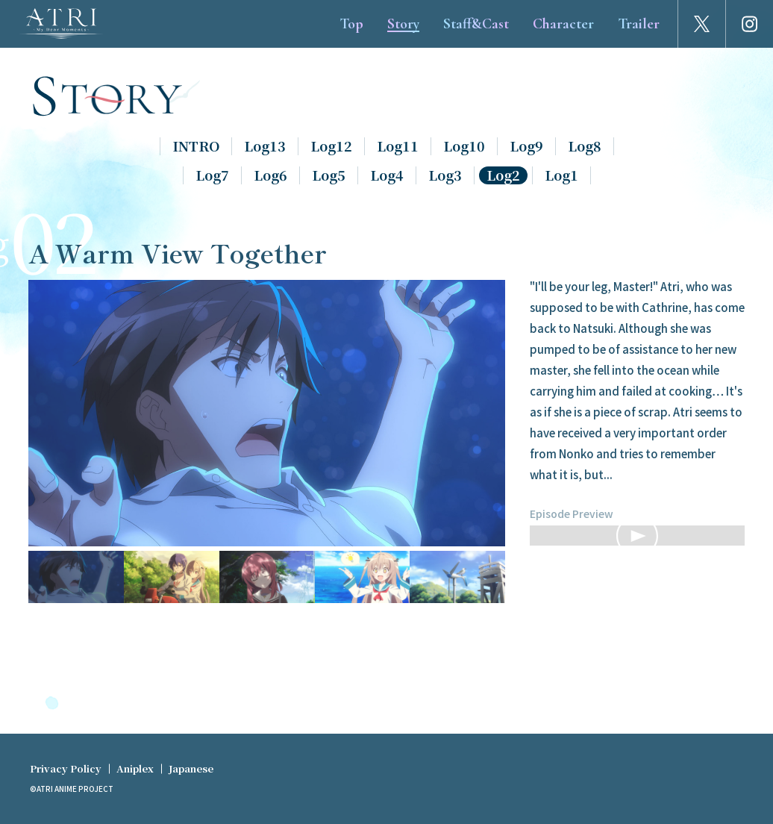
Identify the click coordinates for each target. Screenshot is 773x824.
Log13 (265, 146)
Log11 (398, 146)
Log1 (561, 175)
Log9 (526, 146)
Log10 (464, 146)
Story (403, 24)
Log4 (387, 175)
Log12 (331, 146)
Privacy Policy (65, 768)
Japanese (191, 768)
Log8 (584, 146)
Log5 (328, 175)
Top (351, 24)
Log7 (212, 175)
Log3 (445, 175)
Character (563, 24)
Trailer (639, 24)
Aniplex (135, 768)
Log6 (270, 175)
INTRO (195, 146)
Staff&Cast (476, 24)
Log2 (503, 175)
